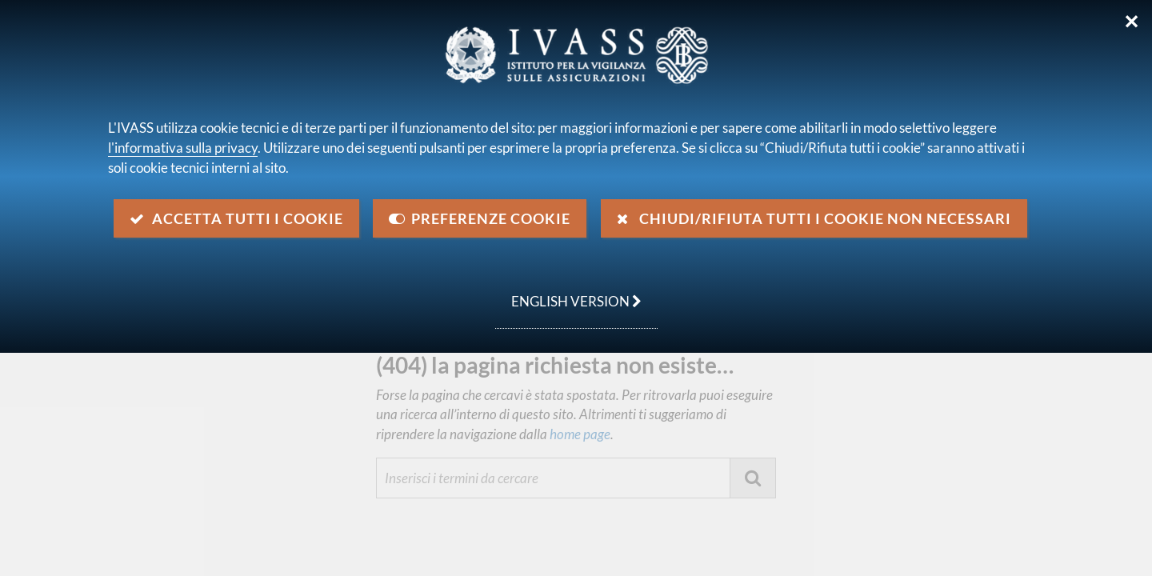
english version (568, 293)
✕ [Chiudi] (1131, 21)
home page (578, 434)
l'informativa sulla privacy (183, 147)
